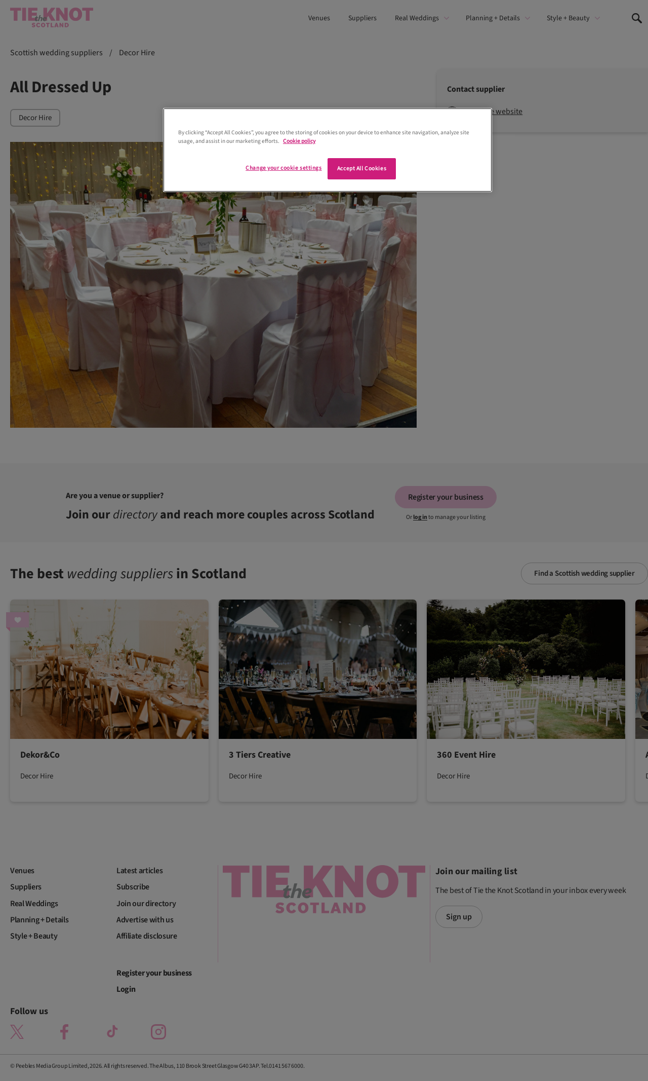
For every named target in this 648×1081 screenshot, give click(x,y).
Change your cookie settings (283, 168)
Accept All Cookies (361, 168)
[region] (327, 150)
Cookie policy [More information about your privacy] (299, 141)
